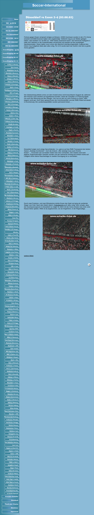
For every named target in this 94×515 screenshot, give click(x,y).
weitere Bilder (29, 256)
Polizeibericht (59, 205)
